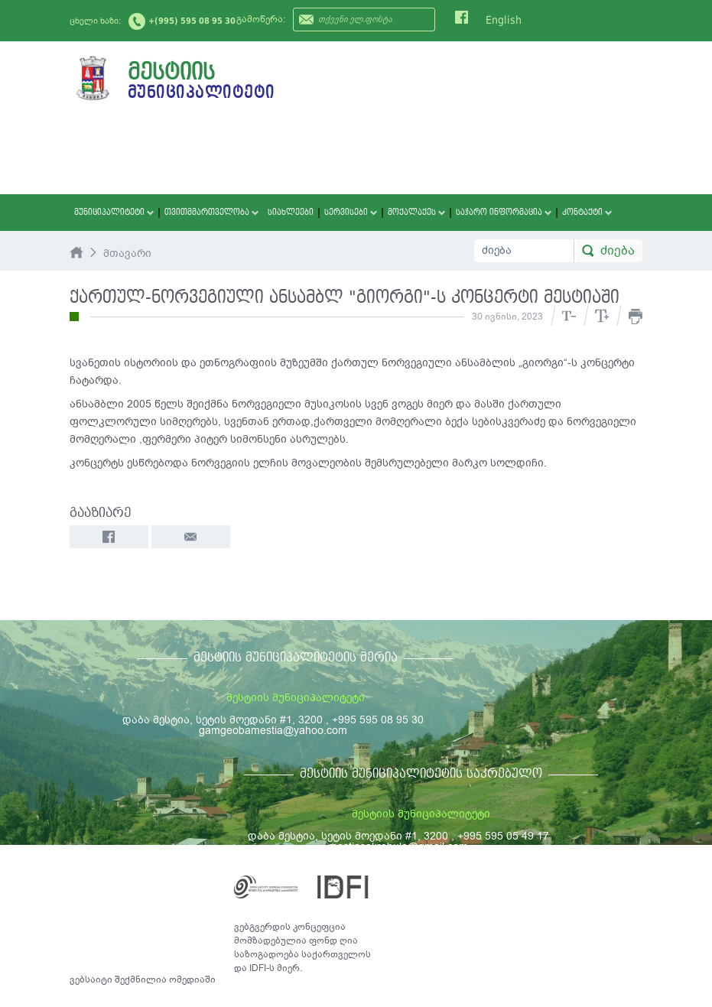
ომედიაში (192, 979)
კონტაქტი (587, 212)
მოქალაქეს (416, 212)
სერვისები (350, 212)
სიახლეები (291, 212)
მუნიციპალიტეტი (114, 212)
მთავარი (127, 253)
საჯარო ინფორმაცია (503, 212)
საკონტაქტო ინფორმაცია (573, 880)
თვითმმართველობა (211, 212)
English (504, 20)
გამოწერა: (260, 19)
